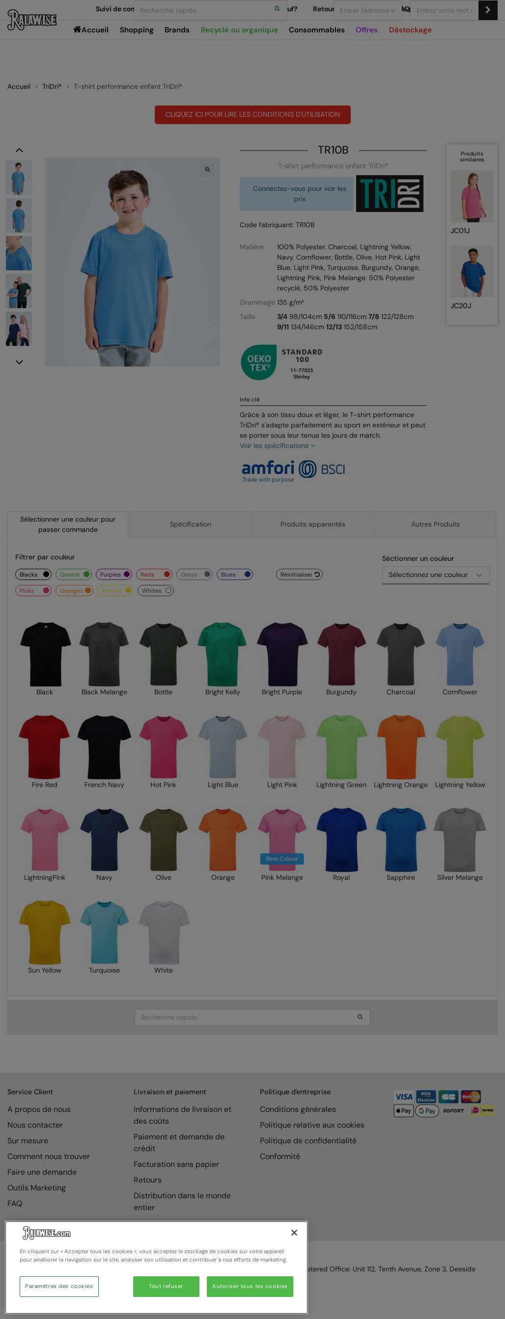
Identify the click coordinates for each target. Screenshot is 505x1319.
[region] (156, 1267)
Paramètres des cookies (59, 1286)
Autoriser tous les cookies (250, 1286)
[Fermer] (294, 1232)
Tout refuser (166, 1286)
